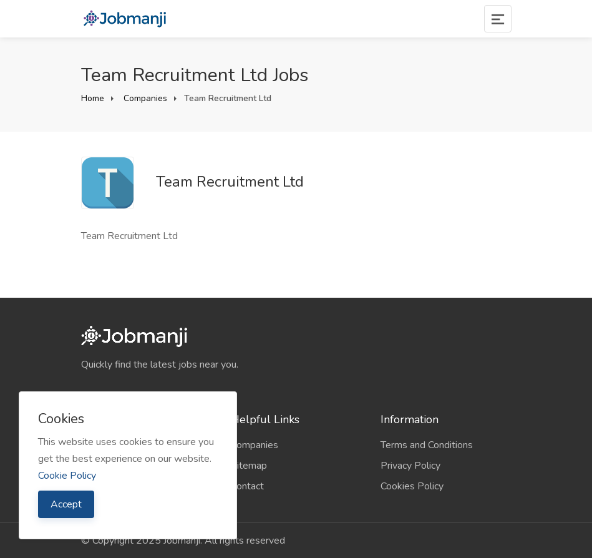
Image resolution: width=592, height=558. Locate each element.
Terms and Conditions (427, 445)
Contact (247, 486)
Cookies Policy (412, 486)
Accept (66, 504)
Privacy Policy (410, 465)
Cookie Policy (67, 475)
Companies (144, 98)
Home (92, 98)
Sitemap (249, 465)
